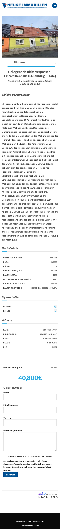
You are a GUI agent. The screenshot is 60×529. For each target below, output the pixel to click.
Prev (6, 35)
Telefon (30, 422)
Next (54, 35)
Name (30, 397)
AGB (47, 456)
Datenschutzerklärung (29, 456)
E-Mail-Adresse (30, 410)
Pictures (19, 62)
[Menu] (54, 5)
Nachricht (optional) (30, 441)
